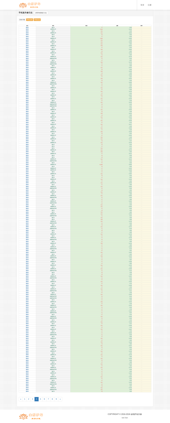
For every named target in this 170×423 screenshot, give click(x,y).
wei (123, 418)
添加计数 (22, 20)
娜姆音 (27, 27)
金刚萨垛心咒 (53, 29)
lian (126, 418)
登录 (142, 5)
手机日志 (37, 20)
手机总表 (29, 20)
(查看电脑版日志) (41, 13)
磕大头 (53, 27)
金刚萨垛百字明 (53, 58)
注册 (149, 5)
